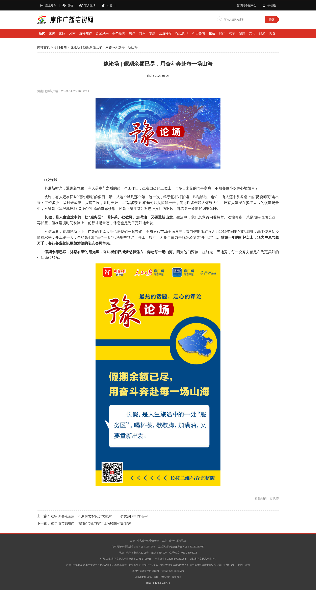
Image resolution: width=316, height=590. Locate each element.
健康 (242, 33)
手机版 (271, 5)
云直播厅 (165, 33)
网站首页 (43, 47)
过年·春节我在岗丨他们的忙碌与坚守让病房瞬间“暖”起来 (91, 523)
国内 (52, 33)
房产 (222, 33)
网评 (142, 33)
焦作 (132, 33)
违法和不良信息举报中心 (203, 558)
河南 (72, 33)
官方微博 (90, 5)
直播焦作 (85, 33)
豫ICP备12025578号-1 (158, 583)
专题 (152, 33)
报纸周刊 (182, 33)
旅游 (262, 33)
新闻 (42, 33)
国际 (62, 33)
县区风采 (102, 33)
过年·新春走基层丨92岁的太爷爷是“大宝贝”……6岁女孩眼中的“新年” (99, 516)
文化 (252, 33)
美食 (272, 33)
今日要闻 (198, 33)
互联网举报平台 (246, 5)
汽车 (232, 33)
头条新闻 (118, 33)
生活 (212, 33)
